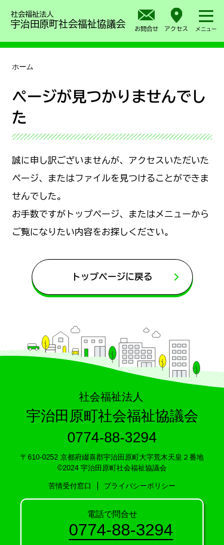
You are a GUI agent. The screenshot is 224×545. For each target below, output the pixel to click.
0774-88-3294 (121, 530)
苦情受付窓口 (69, 486)
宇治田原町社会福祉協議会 (68, 18)
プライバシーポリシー (140, 486)
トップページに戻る (112, 276)
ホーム (22, 67)
